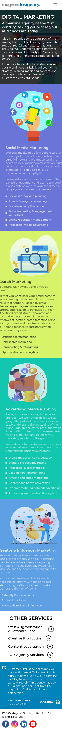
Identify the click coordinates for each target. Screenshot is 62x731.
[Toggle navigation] (55, 5)
